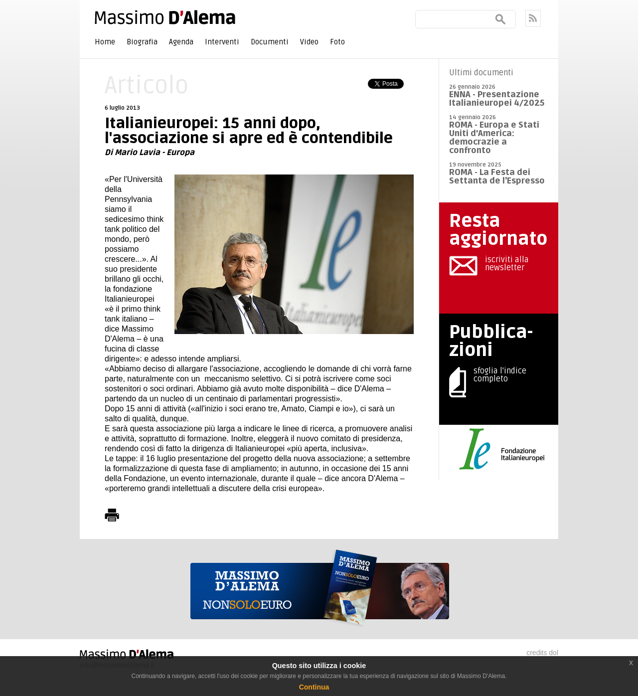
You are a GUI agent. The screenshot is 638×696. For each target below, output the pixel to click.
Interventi (222, 41)
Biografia (142, 41)
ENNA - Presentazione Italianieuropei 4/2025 (496, 98)
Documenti (270, 41)
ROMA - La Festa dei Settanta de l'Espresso (497, 176)
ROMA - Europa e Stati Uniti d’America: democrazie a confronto (494, 138)
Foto (337, 41)
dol (553, 653)
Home (105, 41)
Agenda (181, 41)
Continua (314, 687)
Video (309, 41)
